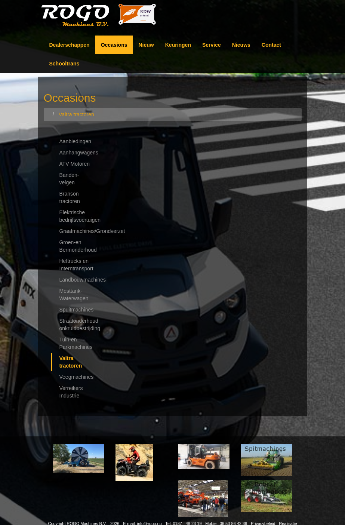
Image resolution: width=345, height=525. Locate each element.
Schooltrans (64, 64)
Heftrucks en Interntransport (76, 264)
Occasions (114, 45)
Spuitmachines (76, 310)
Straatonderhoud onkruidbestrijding (79, 324)
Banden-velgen (69, 178)
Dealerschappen (69, 45)
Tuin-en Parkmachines (76, 343)
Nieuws (241, 45)
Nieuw (146, 45)
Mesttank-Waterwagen (74, 294)
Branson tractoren (69, 197)
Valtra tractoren (70, 362)
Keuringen (178, 45)
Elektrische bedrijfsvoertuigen (79, 216)
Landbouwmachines (79, 280)
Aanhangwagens (78, 153)
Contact (271, 45)
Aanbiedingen (75, 141)
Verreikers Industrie (71, 392)
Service (211, 45)
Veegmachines (76, 377)
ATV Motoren (74, 164)
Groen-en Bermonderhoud (78, 246)
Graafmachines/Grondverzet (79, 231)
